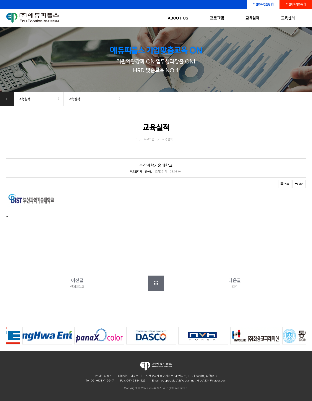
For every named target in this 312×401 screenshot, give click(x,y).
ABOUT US (178, 18)
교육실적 (252, 18)
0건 (148, 171)
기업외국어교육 (296, 4)
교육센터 (288, 18)
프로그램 (217, 18)
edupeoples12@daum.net (178, 380)
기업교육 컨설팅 (263, 4)
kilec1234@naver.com (211, 380)
